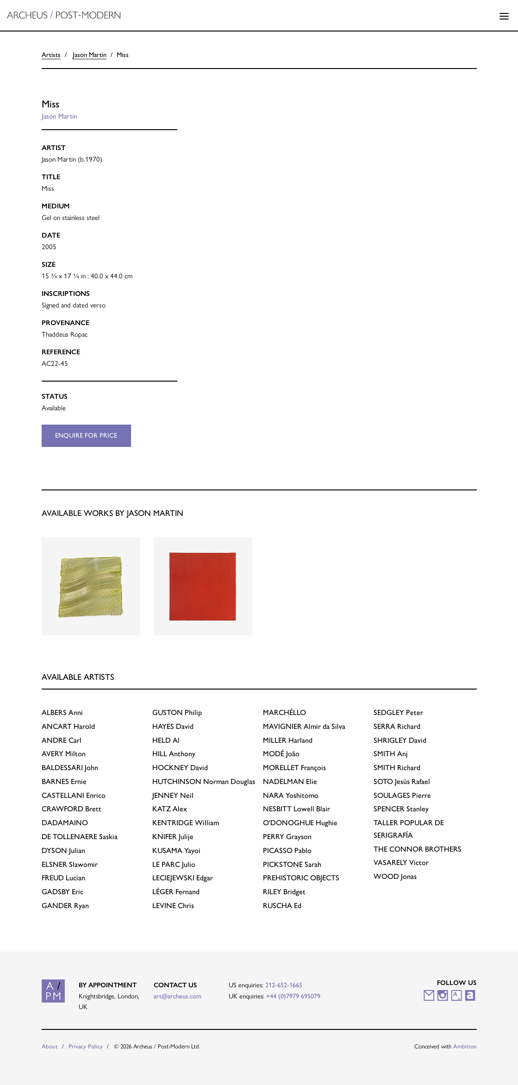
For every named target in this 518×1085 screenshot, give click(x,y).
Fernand (176, 891)
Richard (397, 726)
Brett (71, 808)
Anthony (173, 753)
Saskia (80, 836)
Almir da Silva (304, 726)
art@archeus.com (177, 996)
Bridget (284, 891)
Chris (173, 905)
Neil (172, 795)
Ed (282, 905)
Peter (398, 712)
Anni (62, 712)
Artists (51, 54)
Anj (391, 753)
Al (166, 740)
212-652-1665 (283, 985)
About (50, 1046)
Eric (62, 891)
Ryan (65, 905)
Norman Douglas (203, 781)
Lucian (63, 877)
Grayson (287, 836)
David (172, 726)
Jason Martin (89, 54)
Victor (401, 862)
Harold (68, 726)
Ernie (64, 781)
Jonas (395, 876)
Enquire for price (86, 435)
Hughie (300, 822)
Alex (169, 808)
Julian (63, 850)
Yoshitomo (290, 795)
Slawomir (70, 864)
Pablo (287, 850)
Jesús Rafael (402, 781)
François (294, 767)
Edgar (182, 877)
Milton (64, 753)
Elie (290, 781)
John (70, 767)
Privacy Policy (86, 1046)
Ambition (465, 1046)
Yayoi (176, 850)
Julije (172, 836)
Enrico (74, 795)
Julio (173, 864)
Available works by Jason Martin (112, 513)
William (185, 822)
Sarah (292, 864)
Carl (61, 740)
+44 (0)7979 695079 (293, 996)
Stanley (401, 808)
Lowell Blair (296, 808)
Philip (177, 712)
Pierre (402, 795)
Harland (287, 740)
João (281, 753)
